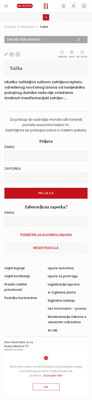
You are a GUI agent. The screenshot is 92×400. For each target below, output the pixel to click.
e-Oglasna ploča (62, 292)
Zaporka (12, 168)
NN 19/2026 (25, 6)
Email (9, 146)
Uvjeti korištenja (17, 276)
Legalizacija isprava (64, 284)
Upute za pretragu (63, 276)
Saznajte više (52, 375)
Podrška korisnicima (20, 298)
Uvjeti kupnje (14, 268)
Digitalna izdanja (61, 300)
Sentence (27, 27)
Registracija (46, 247)
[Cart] (63, 6)
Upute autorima (61, 268)
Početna (10, 27)
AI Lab (53, 330)
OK (46, 387)
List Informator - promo (67, 308)
